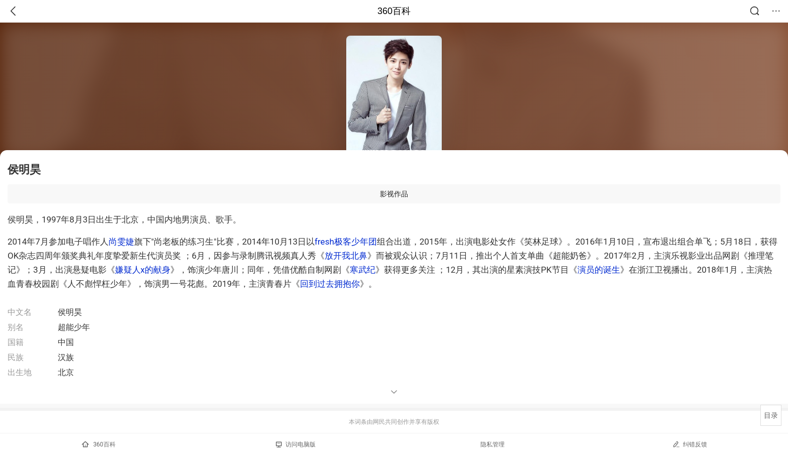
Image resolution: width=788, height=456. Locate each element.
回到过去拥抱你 (330, 284)
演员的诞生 (598, 270)
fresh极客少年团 (346, 242)
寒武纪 (362, 270)
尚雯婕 (121, 242)
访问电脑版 (296, 444)
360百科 (394, 11)
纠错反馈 (689, 444)
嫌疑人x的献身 (142, 270)
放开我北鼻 (346, 256)
